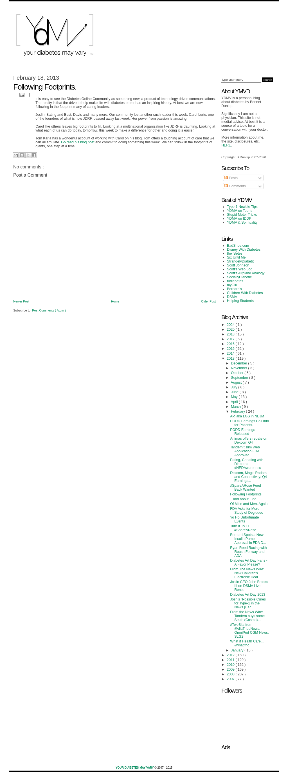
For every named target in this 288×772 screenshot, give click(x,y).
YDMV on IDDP (239, 219)
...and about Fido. (243, 499)
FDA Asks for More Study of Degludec (246, 511)
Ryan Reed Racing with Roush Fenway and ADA (248, 552)
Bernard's (234, 289)
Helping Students (240, 301)
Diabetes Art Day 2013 (247, 595)
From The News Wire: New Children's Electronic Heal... (247, 573)
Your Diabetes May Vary (135, 767)
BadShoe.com (238, 246)
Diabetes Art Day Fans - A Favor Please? (248, 562)
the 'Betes (234, 253)
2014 (231, 353)
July (234, 387)
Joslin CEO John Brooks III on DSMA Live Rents (249, 586)
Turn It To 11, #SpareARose (243, 528)
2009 (231, 669)
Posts (231, 178)
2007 (231, 679)
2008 (231, 674)
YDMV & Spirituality (242, 222)
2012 (231, 655)
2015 (231, 349)
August (237, 382)
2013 (231, 359)
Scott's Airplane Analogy (245, 273)
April (235, 402)
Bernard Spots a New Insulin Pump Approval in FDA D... (248, 539)
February (238, 411)
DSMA (232, 297)
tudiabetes (235, 281)
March (236, 407)
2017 (231, 339)
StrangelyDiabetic (241, 261)
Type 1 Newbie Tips (242, 207)
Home (115, 301)
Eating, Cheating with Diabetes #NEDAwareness (246, 464)
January (237, 650)
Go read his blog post (77, 142)
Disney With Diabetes (243, 250)
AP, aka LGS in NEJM (247, 416)
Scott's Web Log (239, 269)
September (240, 378)
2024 (231, 325)
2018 (231, 334)
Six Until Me (236, 257)
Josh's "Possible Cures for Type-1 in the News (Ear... (248, 603)
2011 (231, 660)
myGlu (232, 285)
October (237, 373)
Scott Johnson (238, 265)
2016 (231, 344)
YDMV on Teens (239, 211)
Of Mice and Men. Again (248, 504)
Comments (235, 186)
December (239, 363)
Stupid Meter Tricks (242, 215)
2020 (231, 330)
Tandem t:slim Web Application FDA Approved (245, 451)
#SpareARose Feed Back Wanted (245, 487)
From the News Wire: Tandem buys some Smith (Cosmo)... (247, 616)
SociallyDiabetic (239, 277)
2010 (231, 665)
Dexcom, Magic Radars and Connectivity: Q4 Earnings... (248, 477)
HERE (226, 145)
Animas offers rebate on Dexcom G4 (248, 440)
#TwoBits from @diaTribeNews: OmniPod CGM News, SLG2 (249, 630)
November (239, 368)
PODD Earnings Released (242, 432)
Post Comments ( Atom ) (49, 310)
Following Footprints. (246, 494)
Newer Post (21, 301)
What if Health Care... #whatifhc (247, 643)
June (235, 392)
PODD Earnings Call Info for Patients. (249, 423)
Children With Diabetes (245, 293)
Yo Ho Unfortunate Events (244, 519)
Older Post (208, 301)
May (234, 397)
